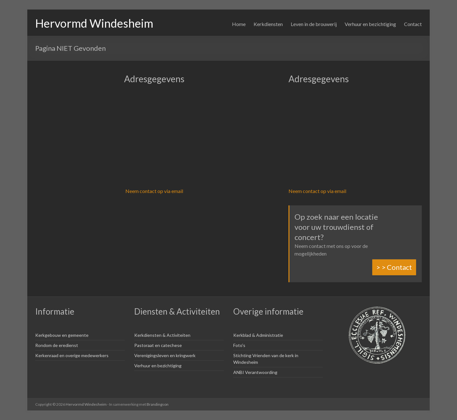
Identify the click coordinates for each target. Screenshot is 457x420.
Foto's (239, 345)
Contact (413, 24)
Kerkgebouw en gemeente (62, 335)
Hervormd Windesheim (94, 23)
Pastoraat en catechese (158, 345)
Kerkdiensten (268, 24)
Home (239, 24)
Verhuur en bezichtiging (370, 24)
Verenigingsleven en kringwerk (164, 355)
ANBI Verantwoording (255, 372)
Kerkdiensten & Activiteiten (162, 335)
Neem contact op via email (154, 191)
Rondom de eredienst (56, 345)
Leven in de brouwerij (314, 24)
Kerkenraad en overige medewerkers (72, 355)
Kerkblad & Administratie (258, 335)
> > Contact (394, 267)
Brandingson (158, 404)
